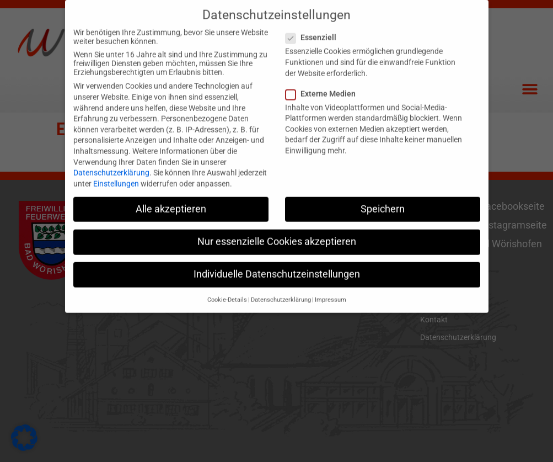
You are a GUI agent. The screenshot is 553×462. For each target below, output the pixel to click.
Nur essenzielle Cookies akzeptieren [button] (276, 232)
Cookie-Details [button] (227, 291)
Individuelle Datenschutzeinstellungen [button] (277, 265)
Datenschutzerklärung (111, 164)
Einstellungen (116, 174)
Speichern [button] (383, 199)
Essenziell (314, 28)
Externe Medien (324, 84)
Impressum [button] (330, 291)
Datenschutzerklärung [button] (281, 291)
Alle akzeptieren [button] (171, 199)
